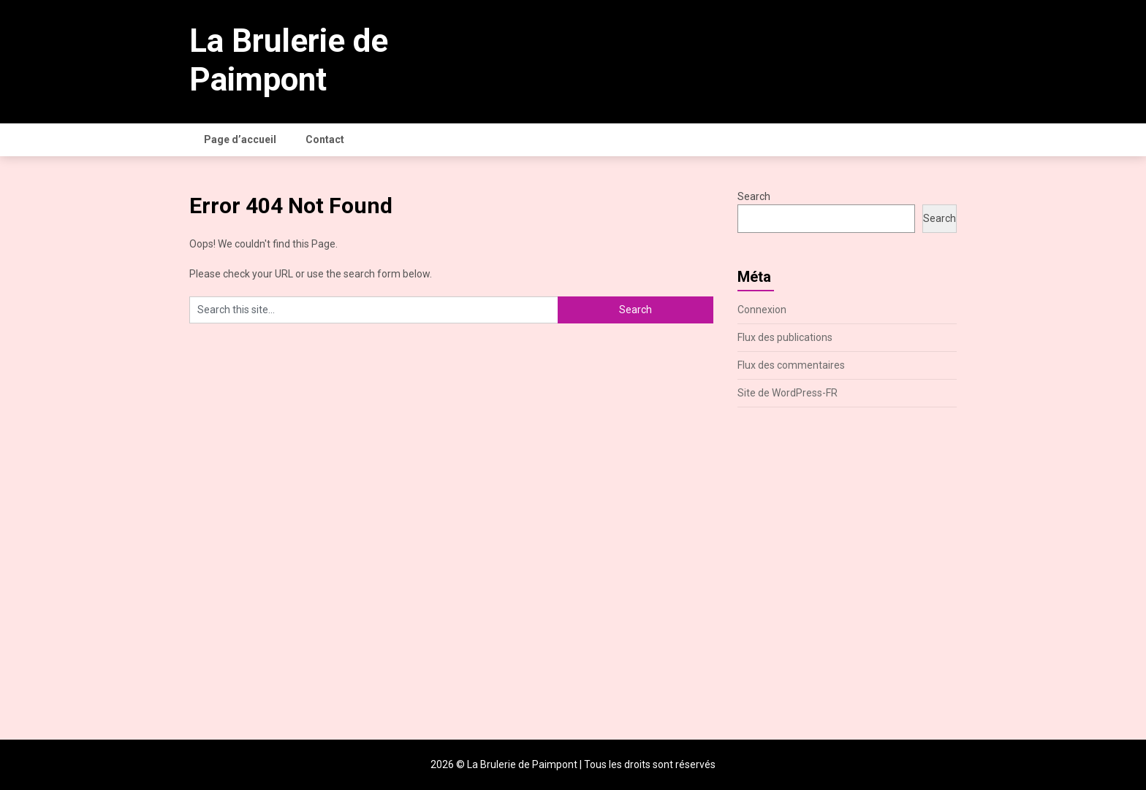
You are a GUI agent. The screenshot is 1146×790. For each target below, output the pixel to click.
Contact (325, 139)
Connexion (761, 309)
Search (753, 196)
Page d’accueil (240, 139)
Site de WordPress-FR (787, 393)
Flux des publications (784, 337)
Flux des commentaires (791, 365)
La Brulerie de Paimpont (288, 60)
